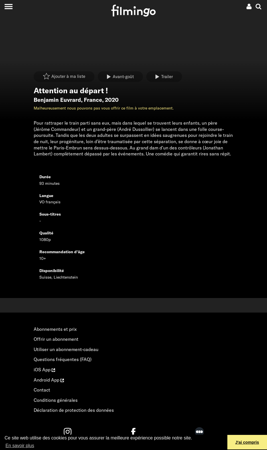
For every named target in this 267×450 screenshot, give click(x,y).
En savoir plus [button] (19, 445)
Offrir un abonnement (56, 339)
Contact (42, 390)
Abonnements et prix (55, 329)
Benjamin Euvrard (57, 99)
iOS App (44, 369)
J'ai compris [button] (247, 442)
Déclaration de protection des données (74, 410)
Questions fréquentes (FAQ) (63, 359)
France (93, 99)
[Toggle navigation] (8, 6)
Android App (49, 380)
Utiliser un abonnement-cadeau (66, 349)
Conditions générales (56, 400)
